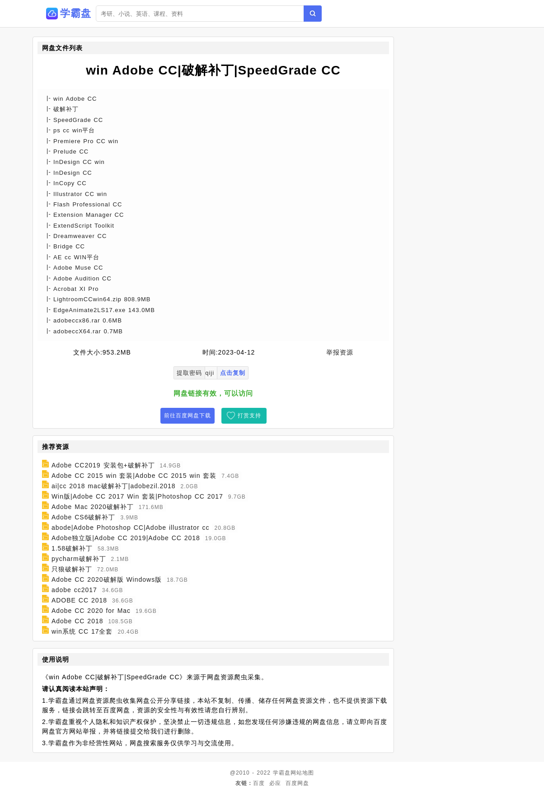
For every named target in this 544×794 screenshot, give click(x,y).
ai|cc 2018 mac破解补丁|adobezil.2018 (114, 486)
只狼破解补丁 (72, 569)
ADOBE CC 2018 (79, 600)
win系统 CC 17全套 (82, 631)
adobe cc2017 (74, 589)
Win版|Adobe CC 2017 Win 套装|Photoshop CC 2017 (137, 496)
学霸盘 (282, 773)
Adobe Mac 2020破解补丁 (93, 506)
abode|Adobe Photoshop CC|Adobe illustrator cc (131, 527)
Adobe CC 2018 (77, 621)
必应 (275, 783)
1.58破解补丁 (72, 548)
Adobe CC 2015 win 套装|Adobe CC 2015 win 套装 (134, 475)
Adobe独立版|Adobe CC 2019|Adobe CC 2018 (126, 538)
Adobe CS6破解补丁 (84, 517)
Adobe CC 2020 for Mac (91, 610)
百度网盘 (297, 783)
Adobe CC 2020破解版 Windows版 (107, 579)
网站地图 (302, 773)
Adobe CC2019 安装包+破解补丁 (103, 465)
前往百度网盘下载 (187, 415)
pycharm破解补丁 (79, 558)
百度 (259, 783)
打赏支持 (249, 415)
